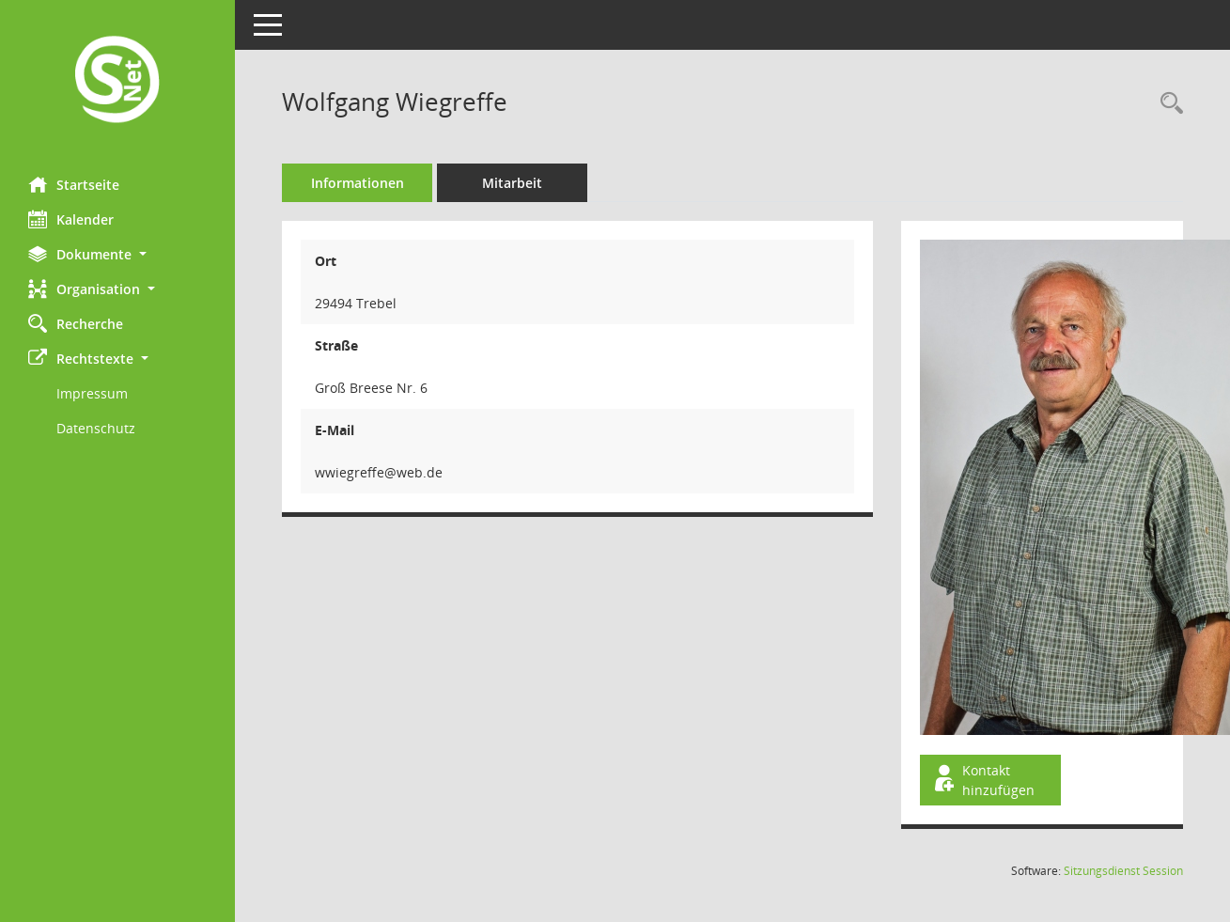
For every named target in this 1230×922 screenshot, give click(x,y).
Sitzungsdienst (1123, 871)
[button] (117, 254)
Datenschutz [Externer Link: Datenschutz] (95, 428)
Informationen (357, 183)
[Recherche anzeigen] (1167, 103)
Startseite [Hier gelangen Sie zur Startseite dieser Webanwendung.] (73, 184)
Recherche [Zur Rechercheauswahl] (75, 323)
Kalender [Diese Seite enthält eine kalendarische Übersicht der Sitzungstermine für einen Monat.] (71, 219)
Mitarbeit (512, 183)
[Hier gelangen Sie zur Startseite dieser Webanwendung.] (117, 81)
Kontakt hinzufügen (983, 780)
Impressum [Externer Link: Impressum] (92, 393)
